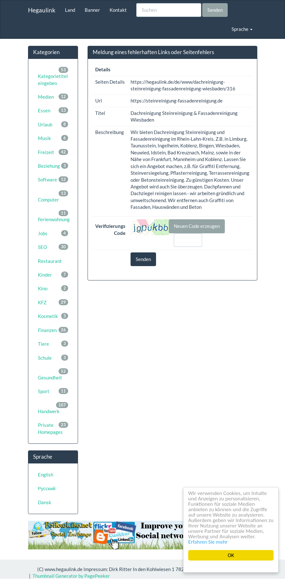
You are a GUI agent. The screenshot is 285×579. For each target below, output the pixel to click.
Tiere (53, 344)
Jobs (53, 233)
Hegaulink (41, 10)
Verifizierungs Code (110, 229)
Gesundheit (53, 374)
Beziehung (53, 166)
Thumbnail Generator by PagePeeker (71, 576)
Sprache (242, 29)
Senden (215, 10)
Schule (53, 358)
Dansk (44, 502)
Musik (53, 138)
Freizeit (53, 152)
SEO (53, 247)
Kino (53, 288)
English (45, 474)
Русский (47, 488)
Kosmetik (53, 316)
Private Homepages (53, 428)
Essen (53, 110)
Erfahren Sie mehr (208, 542)
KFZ (53, 302)
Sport (53, 391)
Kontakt (118, 10)
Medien (53, 97)
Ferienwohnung (54, 216)
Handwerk (53, 408)
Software (53, 179)
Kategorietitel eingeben (53, 76)
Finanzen (53, 330)
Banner (92, 10)
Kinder (53, 275)
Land (70, 10)
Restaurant (50, 261)
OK (231, 555)
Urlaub (53, 124)
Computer (53, 196)
